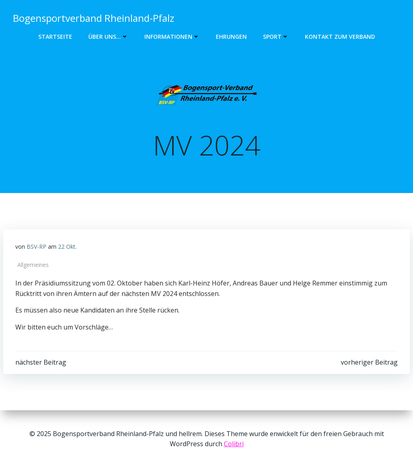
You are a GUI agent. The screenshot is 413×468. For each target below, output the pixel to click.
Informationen (172, 36)
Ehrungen (231, 36)
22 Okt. (67, 246)
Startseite (55, 36)
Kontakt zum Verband (340, 36)
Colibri (234, 443)
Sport (276, 36)
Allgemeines (33, 265)
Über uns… (108, 36)
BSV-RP (36, 246)
